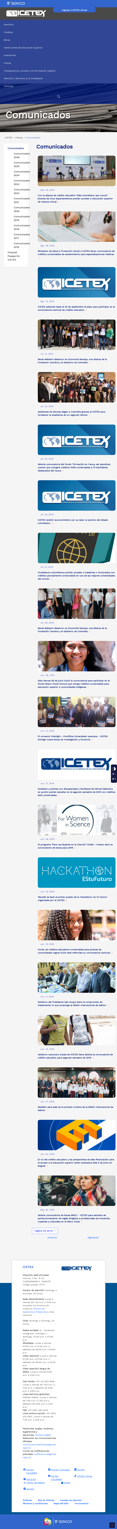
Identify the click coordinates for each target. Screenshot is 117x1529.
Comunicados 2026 (20, 155)
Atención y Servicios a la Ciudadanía (23, 78)
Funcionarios (81, 1503)
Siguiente (93, 1237)
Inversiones (10, 55)
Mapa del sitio (61, 1503)
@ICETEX (29, 1479)
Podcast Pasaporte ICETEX (14, 256)
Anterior (52, 1237)
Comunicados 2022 (20, 191)
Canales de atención (71, 1500)
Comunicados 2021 (20, 200)
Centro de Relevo (34, 1482)
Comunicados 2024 (20, 173)
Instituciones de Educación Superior (23, 47)
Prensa (7, 63)
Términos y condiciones (35, 1503)
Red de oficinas (46, 1500)
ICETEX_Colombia (58, 1469)
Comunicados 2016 (20, 245)
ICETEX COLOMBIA (30, 1471)
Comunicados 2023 (20, 182)
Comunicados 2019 (20, 218)
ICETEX (79, 1469)
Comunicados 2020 (20, 209)
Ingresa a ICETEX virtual (74, 10)
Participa (8, 86)
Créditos (8, 32)
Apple (65, 1482)
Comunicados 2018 (20, 227)
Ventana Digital (43, 1435)
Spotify (28, 1488)
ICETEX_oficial (82, 1476)
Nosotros (8, 24)
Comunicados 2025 (20, 164)
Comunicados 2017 (20, 236)
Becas (7, 40)
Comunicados (16, 148)
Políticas (27, 1500)
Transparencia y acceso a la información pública (29, 71)
